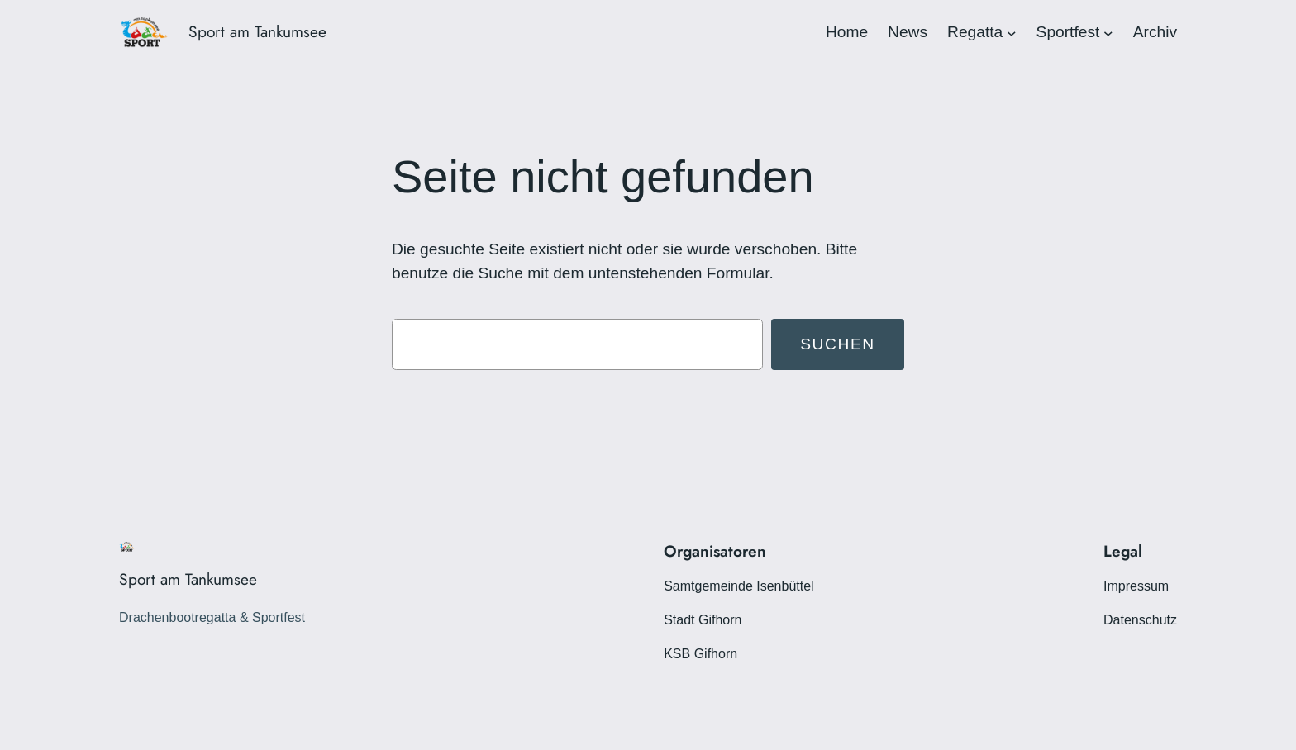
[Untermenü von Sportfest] (1108, 32)
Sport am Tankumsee (257, 31)
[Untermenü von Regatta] (1012, 32)
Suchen (837, 344)
